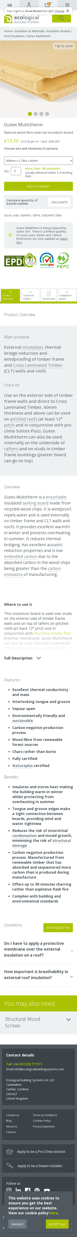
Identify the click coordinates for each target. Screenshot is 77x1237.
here (54, 1212)
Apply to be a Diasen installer (34, 1165)
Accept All (57, 1224)
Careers (11, 1132)
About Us (11, 1126)
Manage (17, 1224)
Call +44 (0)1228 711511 (24, 1064)
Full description (22, 658)
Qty (6, 171)
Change (59, 11)
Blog (8, 1120)
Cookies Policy (42, 1120)
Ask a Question (58, 928)
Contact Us (12, 1115)
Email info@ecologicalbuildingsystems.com (35, 1069)
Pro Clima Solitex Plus (52, 633)
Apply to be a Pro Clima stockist (35, 1151)
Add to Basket (38, 186)
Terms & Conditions (45, 1115)
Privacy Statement (44, 1126)
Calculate (59, 202)
